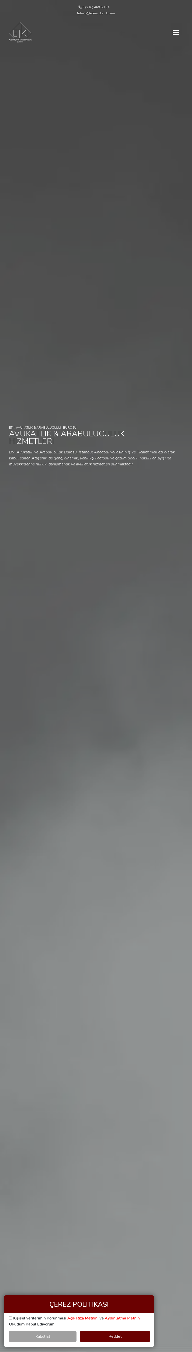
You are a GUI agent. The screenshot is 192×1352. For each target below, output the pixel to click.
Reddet (115, 1336)
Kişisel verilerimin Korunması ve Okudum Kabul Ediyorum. (74, 1321)
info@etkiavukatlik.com (96, 13)
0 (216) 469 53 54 (94, 7)
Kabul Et (43, 1336)
